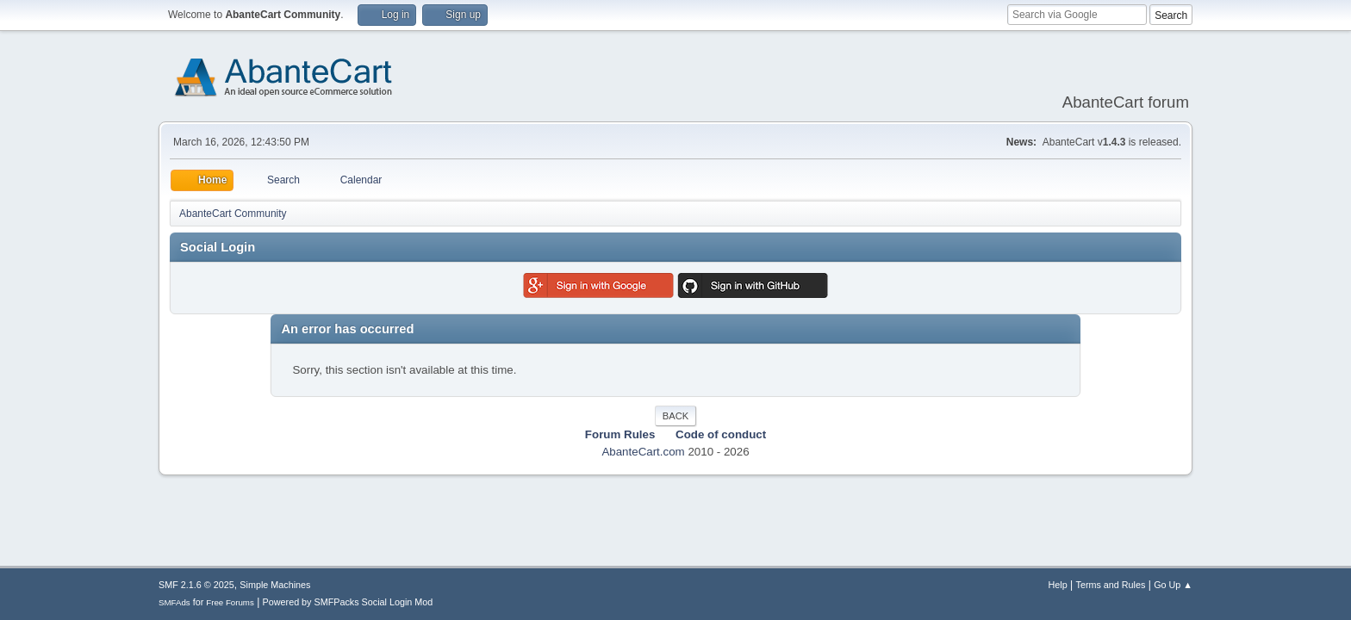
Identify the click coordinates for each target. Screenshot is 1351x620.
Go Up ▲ (1173, 585)
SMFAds (174, 602)
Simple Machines (275, 585)
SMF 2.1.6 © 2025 (196, 585)
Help (1058, 585)
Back (675, 416)
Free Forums (230, 602)
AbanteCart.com (642, 451)
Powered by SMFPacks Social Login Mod (348, 602)
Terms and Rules (1111, 585)
